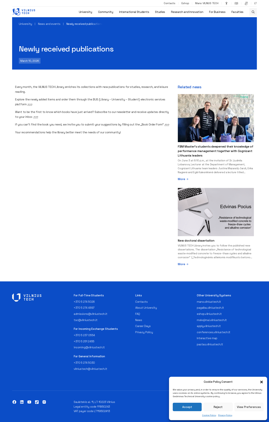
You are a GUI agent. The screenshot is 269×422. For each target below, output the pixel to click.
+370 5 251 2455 (84, 341)
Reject (218, 407)
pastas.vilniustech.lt (210, 344)
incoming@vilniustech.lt (89, 347)
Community (105, 12)
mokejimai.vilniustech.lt (212, 320)
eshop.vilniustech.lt (209, 314)
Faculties (237, 12)
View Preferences (249, 407)
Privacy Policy (225, 415)
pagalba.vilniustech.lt (210, 307)
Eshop (185, 3)
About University (146, 307)
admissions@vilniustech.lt (90, 314)
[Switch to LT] (255, 3)
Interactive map (207, 338)
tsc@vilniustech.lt (85, 320)
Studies (160, 12)
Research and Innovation (187, 12)
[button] (261, 382)
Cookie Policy (209, 415)
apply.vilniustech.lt (209, 326)
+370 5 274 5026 (84, 301)
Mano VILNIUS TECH (206, 3)
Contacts (169, 3)
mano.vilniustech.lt (209, 301)
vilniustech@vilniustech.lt (90, 369)
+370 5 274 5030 (84, 362)
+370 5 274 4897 (84, 307)
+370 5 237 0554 (84, 335)
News (138, 320)
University (85, 12)
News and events (49, 24)
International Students (134, 12)
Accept (187, 407)
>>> (29, 104)
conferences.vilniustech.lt (213, 332)
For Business (217, 12)
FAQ (137, 314)
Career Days (143, 326)
